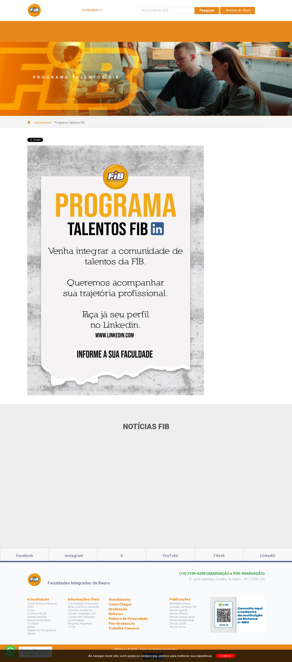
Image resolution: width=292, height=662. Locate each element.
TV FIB (71, 627)
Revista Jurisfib (178, 623)
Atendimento (119, 599)
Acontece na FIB (48, 37)
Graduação (118, 609)
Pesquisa (190, 26)
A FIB (38, 26)
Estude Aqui (61, 26)
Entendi (225, 656)
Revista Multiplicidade (182, 620)
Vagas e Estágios (115, 26)
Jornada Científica (37, 617)
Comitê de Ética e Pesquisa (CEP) (42, 605)
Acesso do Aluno (237, 10)
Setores (31, 627)
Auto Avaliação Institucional (83, 603)
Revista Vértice (177, 627)
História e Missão (37, 613)
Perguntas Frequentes (80, 623)
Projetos (214, 26)
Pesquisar (206, 10)
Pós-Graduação (122, 623)
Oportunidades (76, 620)
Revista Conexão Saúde (182, 617)
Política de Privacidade (128, 619)
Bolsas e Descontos (155, 26)
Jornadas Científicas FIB (183, 607)
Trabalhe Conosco (124, 628)
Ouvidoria (32, 623)
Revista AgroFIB (178, 610)
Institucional (43, 122)
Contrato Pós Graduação (81, 617)
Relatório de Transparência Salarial (41, 632)
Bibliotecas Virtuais (180, 603)
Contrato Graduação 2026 (82, 613)
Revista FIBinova (179, 613)
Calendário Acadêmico (80, 610)
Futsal (30, 610)
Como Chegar (120, 604)
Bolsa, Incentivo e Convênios (83, 607)
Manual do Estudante (39, 620)
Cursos (86, 26)
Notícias (116, 614)
